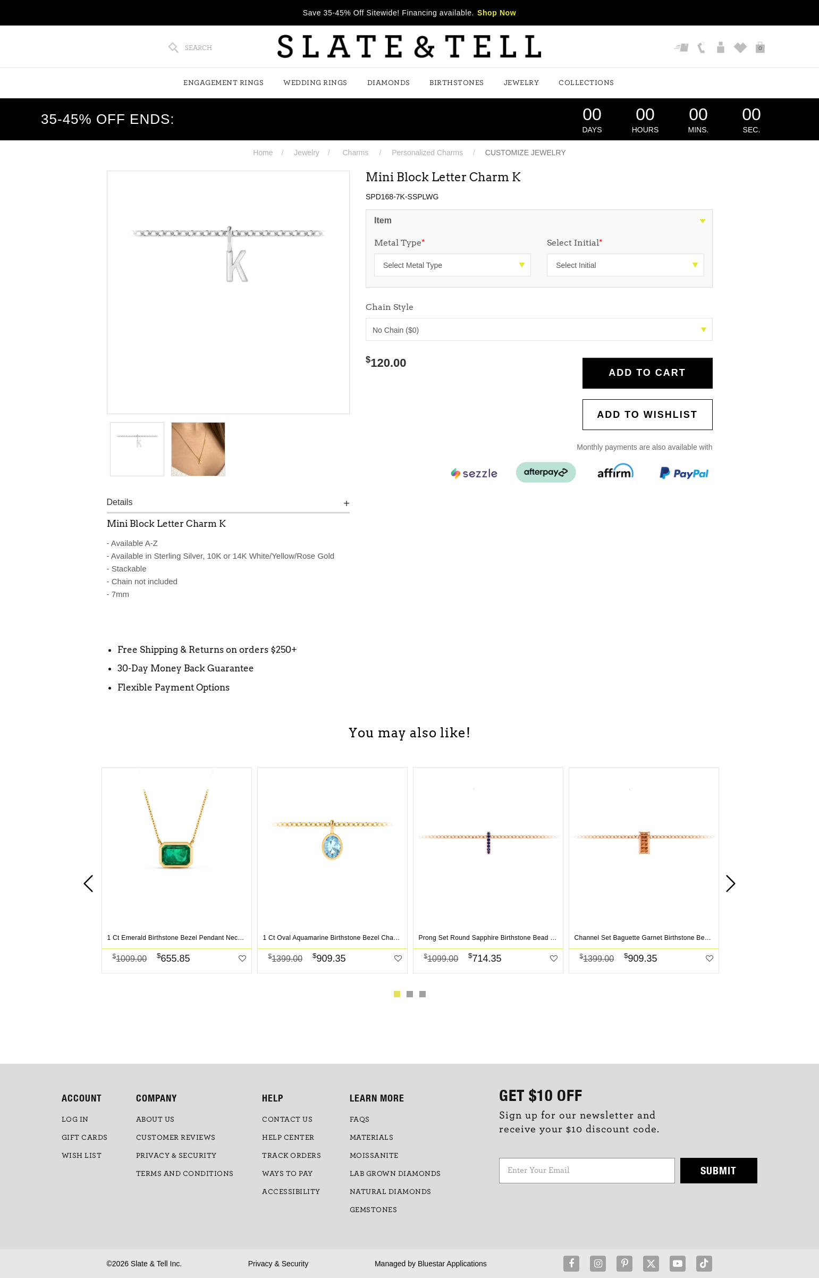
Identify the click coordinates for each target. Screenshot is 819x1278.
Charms (356, 152)
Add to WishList (647, 414)
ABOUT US (155, 1119)
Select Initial (575, 243)
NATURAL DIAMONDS (391, 1192)
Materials (372, 1137)
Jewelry (521, 83)
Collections (586, 83)
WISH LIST (82, 1155)
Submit (718, 1170)
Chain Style (389, 307)
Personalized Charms (427, 152)
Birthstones (456, 83)
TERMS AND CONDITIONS (185, 1174)
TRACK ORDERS (291, 1155)
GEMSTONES (374, 1210)
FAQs (360, 1119)
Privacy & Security (278, 1263)
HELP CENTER (288, 1137)
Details (120, 502)
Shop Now (496, 13)
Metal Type (399, 243)
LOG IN (75, 1119)
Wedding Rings (315, 83)
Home (263, 152)
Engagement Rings (223, 83)
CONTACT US (287, 1119)
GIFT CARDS (85, 1137)
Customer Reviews (176, 1137)
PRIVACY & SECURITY (176, 1155)
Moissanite (374, 1155)
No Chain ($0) (539, 330)
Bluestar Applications (452, 1263)
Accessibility (291, 1192)
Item (383, 220)
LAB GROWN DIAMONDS (395, 1174)
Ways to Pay (287, 1174)
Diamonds (388, 83)
